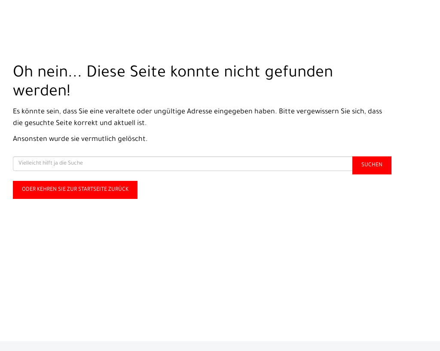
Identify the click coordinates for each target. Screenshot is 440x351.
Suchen (371, 165)
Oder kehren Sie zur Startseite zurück (75, 190)
